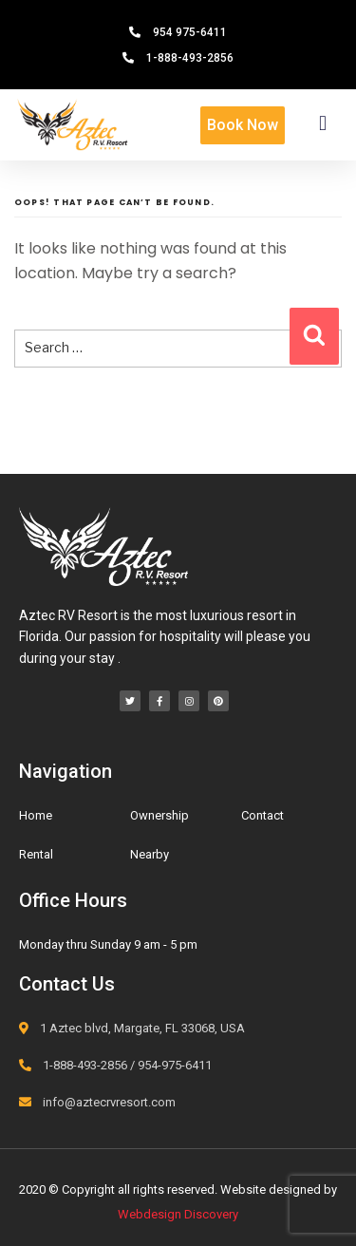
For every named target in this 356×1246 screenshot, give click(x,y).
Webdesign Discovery (178, 1214)
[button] (323, 123)
